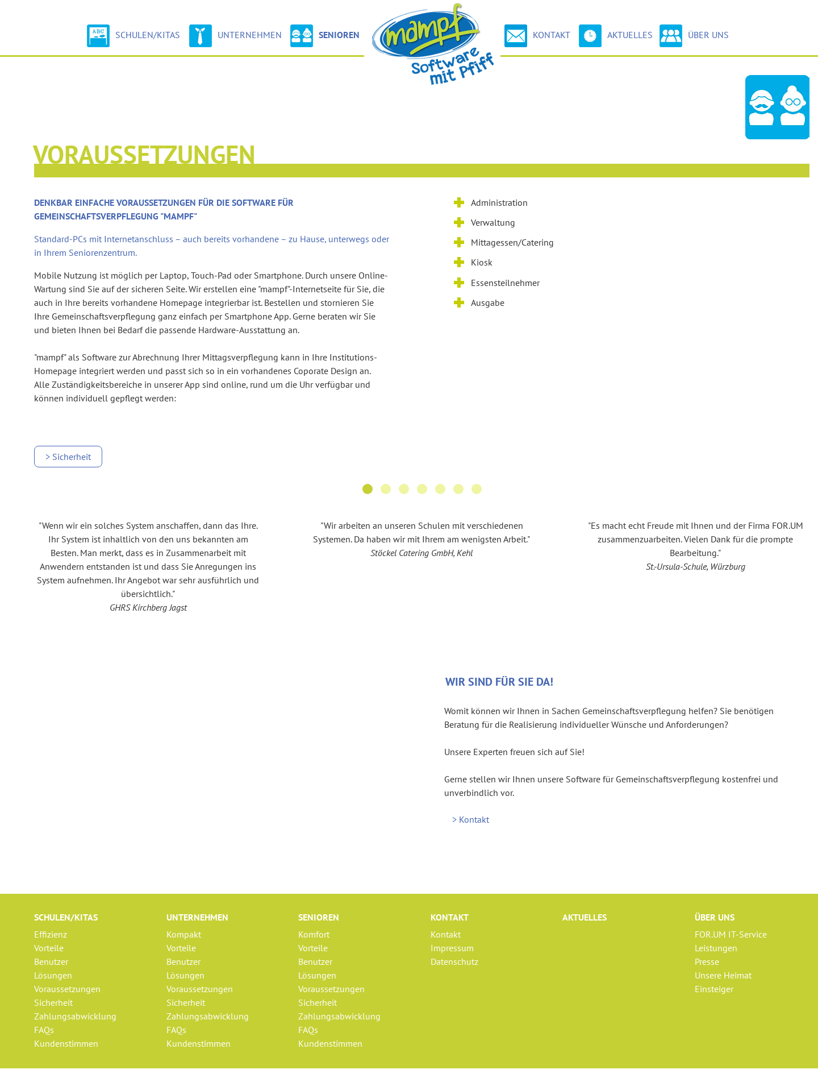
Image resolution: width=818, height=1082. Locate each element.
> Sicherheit (68, 456)
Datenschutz (454, 961)
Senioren (325, 35)
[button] (367, 489)
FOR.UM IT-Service (731, 934)
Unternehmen (235, 35)
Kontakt (537, 35)
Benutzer (51, 961)
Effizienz (50, 934)
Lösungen (53, 975)
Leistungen (716, 948)
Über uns (694, 35)
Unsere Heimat (723, 975)
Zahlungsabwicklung (75, 1016)
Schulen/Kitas (133, 35)
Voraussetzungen (67, 988)
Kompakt (183, 934)
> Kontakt (470, 819)
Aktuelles (617, 35)
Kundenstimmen (66, 1043)
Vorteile (49, 948)
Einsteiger (714, 988)
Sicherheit (53, 1002)
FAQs (44, 1029)
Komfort (313, 934)
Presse (707, 961)
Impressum (452, 948)
